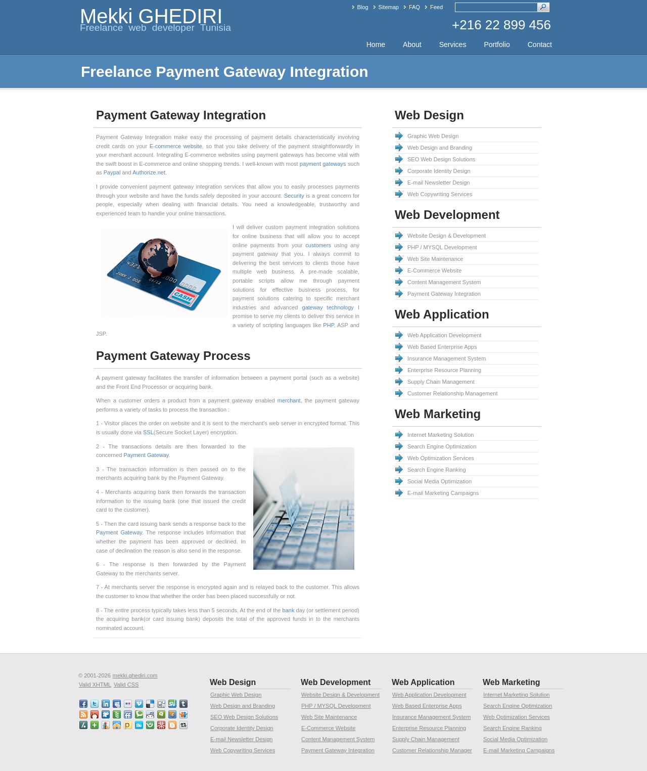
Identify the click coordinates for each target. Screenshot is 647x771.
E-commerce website (176, 146)
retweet (184, 725)
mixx (95, 714)
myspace (117, 704)
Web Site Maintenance (435, 259)
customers (318, 245)
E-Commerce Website (434, 270)
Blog (362, 7)
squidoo (172, 714)
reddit (150, 714)
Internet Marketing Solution (440, 435)
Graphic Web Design (432, 136)
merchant (289, 400)
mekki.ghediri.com (135, 675)
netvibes (95, 725)
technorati (139, 714)
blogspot (172, 725)
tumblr (184, 704)
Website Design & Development (446, 236)
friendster (150, 725)
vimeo (139, 704)
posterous (128, 725)
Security (294, 196)
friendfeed (128, 714)
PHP (328, 325)
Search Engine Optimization (441, 446)
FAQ (414, 7)
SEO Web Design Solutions (441, 159)
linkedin (106, 704)
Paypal (112, 172)
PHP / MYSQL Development (442, 247)
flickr (128, 704)
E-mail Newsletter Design (438, 182)
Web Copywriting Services (439, 194)
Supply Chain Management (441, 382)
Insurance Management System (446, 358)
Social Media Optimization (439, 481)
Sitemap (389, 7)
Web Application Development (444, 335)
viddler (106, 714)
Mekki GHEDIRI (151, 16)
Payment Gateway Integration (444, 294)
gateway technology (328, 307)
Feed (436, 7)
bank (289, 610)
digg (161, 704)
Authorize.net (148, 172)
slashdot (83, 725)
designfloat (117, 725)
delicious (150, 704)
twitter (95, 704)
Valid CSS (126, 685)
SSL (148, 432)
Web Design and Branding (439, 148)
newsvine (117, 714)
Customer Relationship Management (452, 393)
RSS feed (83, 714)
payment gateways (323, 164)
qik (161, 714)
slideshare (184, 714)
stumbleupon (172, 704)
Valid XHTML (95, 685)
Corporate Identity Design (439, 171)
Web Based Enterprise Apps (442, 347)
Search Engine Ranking (436, 470)
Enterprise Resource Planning (444, 370)
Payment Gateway (145, 455)
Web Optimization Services (440, 458)
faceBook (83, 704)
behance (139, 725)
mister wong (161, 725)
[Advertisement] (392, 667)
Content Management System (444, 282)
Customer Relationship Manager (432, 750)
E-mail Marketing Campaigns (443, 493)
